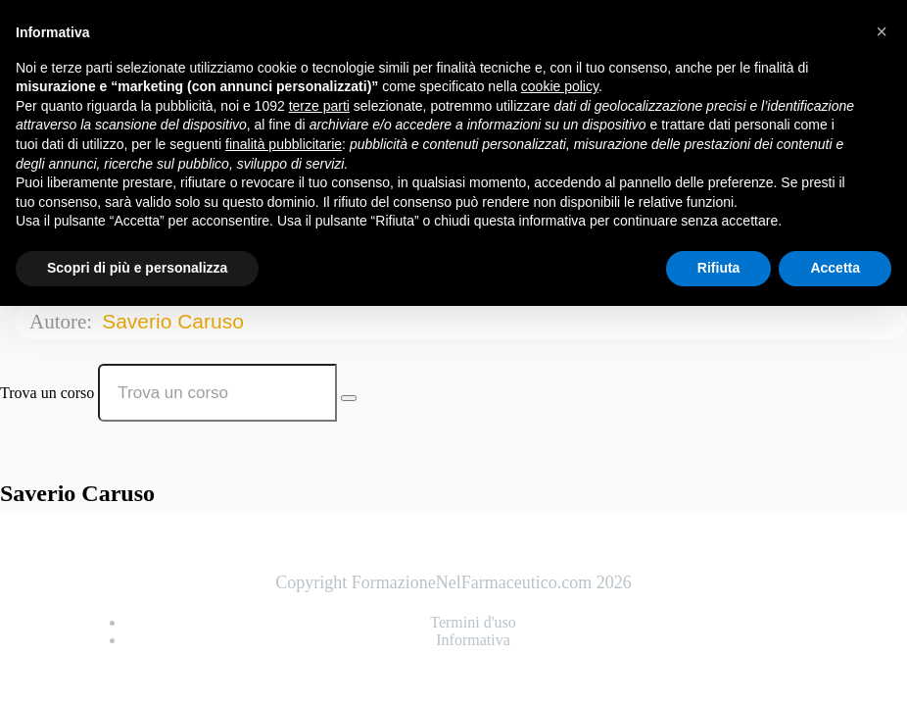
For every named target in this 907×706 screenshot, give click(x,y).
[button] (881, 31)
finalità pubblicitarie (283, 144)
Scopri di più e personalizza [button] (137, 268)
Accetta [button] (835, 268)
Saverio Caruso (176, 321)
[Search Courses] (349, 398)
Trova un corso (47, 392)
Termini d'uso (473, 622)
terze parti (319, 106)
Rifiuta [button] (718, 268)
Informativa (473, 639)
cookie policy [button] (559, 86)
